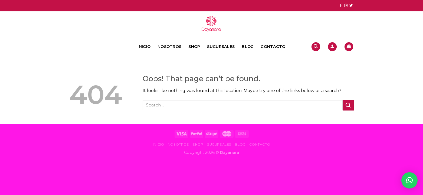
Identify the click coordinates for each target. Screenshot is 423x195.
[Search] (315, 46)
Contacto (273, 46)
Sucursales (221, 46)
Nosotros (169, 46)
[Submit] (348, 105)
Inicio (143, 46)
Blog (248, 46)
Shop (194, 46)
